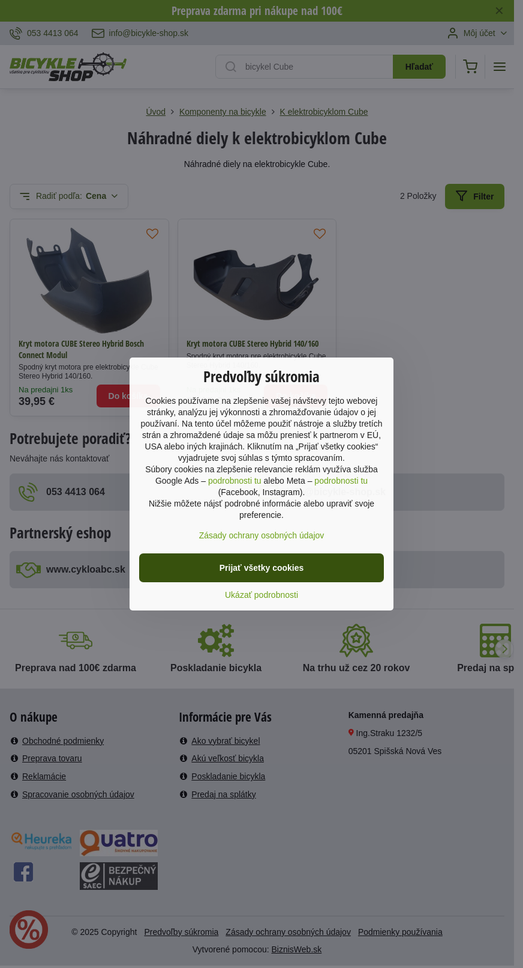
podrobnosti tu (235, 481)
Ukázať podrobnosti (261, 595)
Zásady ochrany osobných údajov (261, 535)
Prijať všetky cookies (262, 568)
